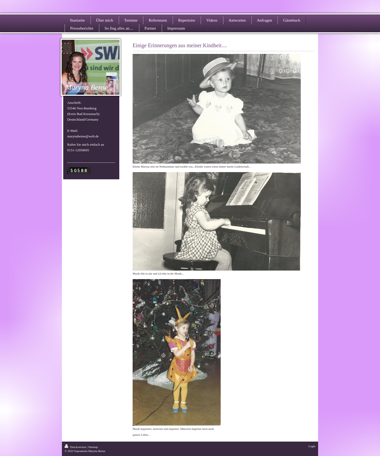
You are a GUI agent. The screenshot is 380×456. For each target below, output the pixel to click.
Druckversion (76, 447)
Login (311, 446)
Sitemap (93, 447)
